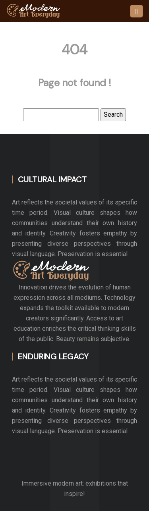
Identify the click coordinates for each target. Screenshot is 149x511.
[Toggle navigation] (136, 11)
